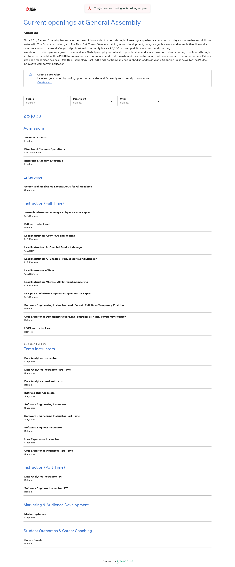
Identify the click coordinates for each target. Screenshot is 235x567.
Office (123, 98)
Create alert (44, 82)
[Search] (46, 103)
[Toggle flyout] (112, 101)
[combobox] (73, 102)
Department (79, 98)
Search (30, 98)
